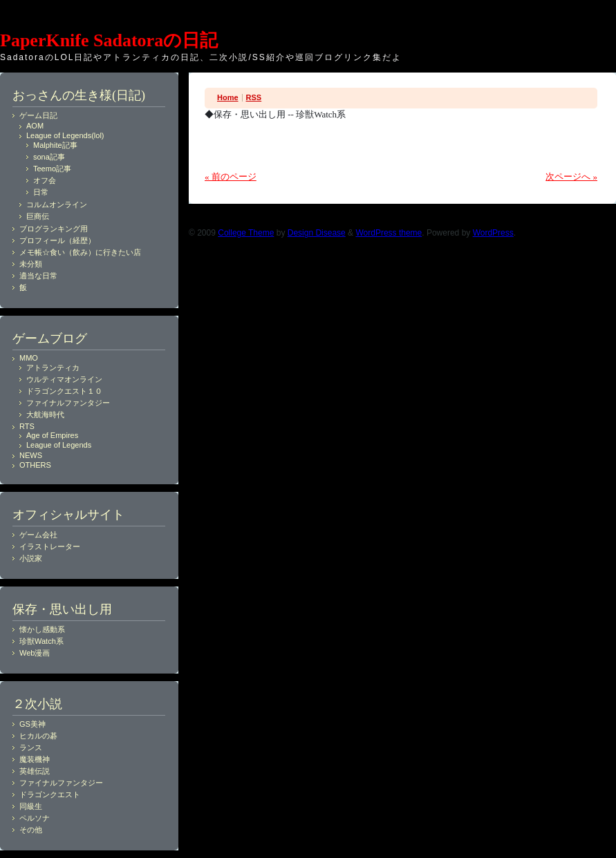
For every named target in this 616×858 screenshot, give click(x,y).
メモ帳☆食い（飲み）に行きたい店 (80, 252)
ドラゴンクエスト (49, 794)
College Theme (246, 233)
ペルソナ (34, 818)
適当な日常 (38, 275)
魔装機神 (34, 759)
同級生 (30, 806)
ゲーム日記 (38, 115)
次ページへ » (571, 176)
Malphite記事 (55, 145)
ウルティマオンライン (64, 379)
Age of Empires (52, 435)
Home (228, 97)
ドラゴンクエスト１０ (64, 391)
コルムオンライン (56, 204)
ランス (30, 747)
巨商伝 (37, 216)
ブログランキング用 (53, 229)
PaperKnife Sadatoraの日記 (109, 40)
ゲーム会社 (38, 535)
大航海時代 (45, 414)
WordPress (493, 233)
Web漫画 (34, 653)
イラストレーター (49, 546)
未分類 (30, 264)
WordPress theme (388, 233)
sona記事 (49, 157)
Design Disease (317, 233)
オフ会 (44, 180)
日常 (40, 192)
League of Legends (58, 445)
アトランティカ (53, 367)
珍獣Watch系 (41, 641)
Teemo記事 (52, 168)
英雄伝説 (34, 771)
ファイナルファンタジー (68, 403)
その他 (30, 830)
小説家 (30, 558)
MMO (28, 358)
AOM (35, 126)
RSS (254, 97)
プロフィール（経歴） (57, 240)
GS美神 (32, 724)
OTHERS (35, 465)
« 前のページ (230, 176)
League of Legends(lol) (65, 135)
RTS (27, 426)
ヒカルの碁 (38, 736)
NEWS (30, 455)
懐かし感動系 (42, 629)
